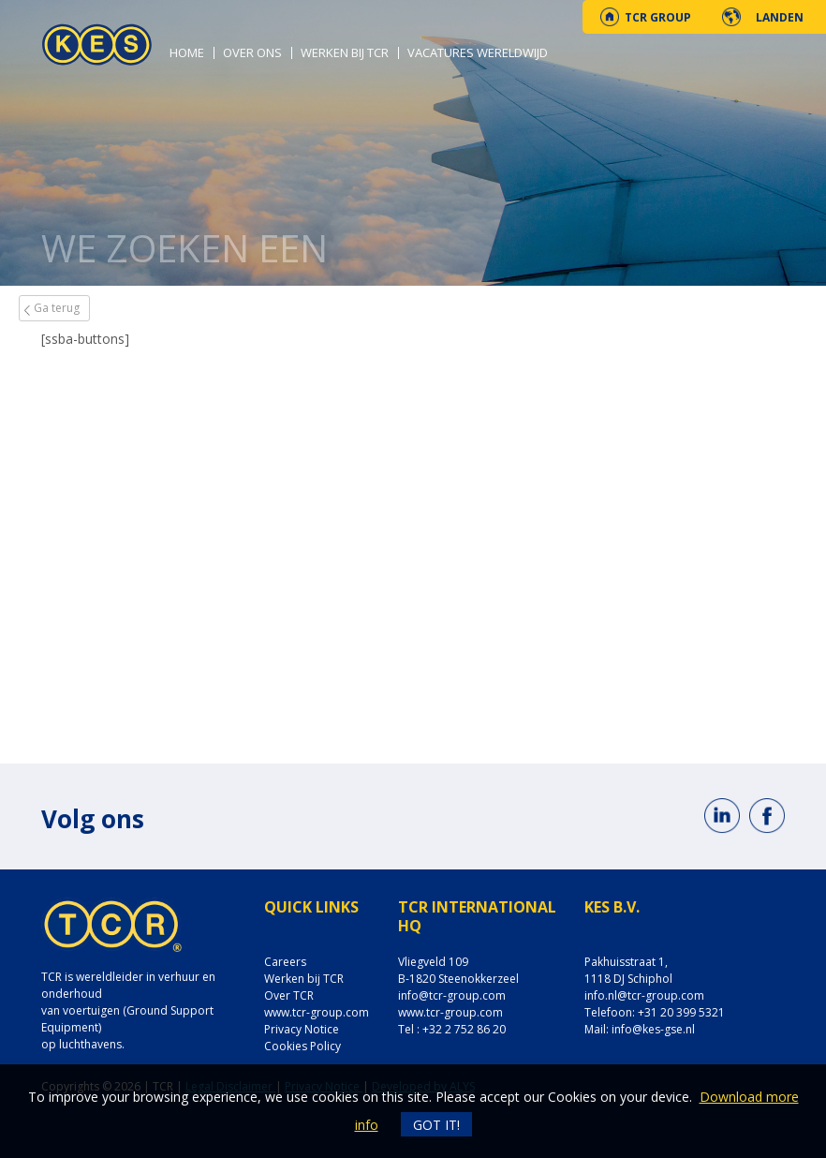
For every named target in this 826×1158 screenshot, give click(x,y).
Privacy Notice (301, 1029)
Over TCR (289, 995)
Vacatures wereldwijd (477, 52)
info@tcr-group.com (452, 995)
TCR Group (658, 17)
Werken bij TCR (345, 52)
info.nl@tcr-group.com (644, 995)
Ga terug (57, 308)
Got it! (436, 1125)
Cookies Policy (302, 1046)
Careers (285, 962)
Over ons (252, 52)
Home (187, 52)
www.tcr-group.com (316, 1012)
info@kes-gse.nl (653, 1029)
